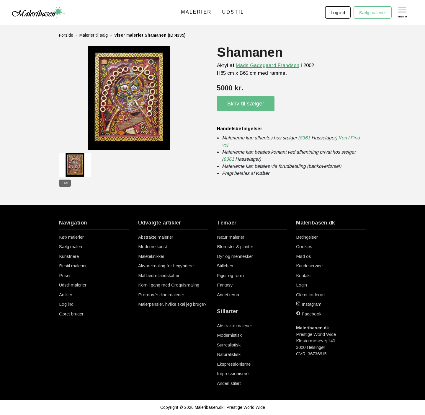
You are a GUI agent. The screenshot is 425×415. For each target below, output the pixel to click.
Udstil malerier (72, 284)
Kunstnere (69, 256)
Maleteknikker (151, 256)
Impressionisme (233, 373)
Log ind (337, 12)
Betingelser (307, 237)
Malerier (196, 11)
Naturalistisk (229, 354)
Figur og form (230, 275)
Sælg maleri (70, 246)
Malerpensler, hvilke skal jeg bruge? (172, 304)
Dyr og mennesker (235, 256)
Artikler (65, 294)
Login (301, 284)
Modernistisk (229, 335)
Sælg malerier (372, 12)
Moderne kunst (152, 246)
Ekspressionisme (234, 364)
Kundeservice (309, 265)
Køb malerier (71, 237)
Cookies (304, 246)
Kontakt (303, 275)
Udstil (233, 11)
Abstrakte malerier (155, 237)
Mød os (303, 256)
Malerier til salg (93, 35)
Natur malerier (230, 237)
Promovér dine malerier (161, 294)
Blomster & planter (235, 246)
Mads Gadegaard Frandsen (267, 65)
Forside (66, 35)
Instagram (308, 304)
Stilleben (225, 265)
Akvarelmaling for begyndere (166, 265)
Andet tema (228, 294)
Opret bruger (71, 313)
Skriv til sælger (245, 103)
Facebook (308, 313)
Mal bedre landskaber (158, 275)
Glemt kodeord (310, 294)
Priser (65, 275)
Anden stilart (229, 383)
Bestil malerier (73, 265)
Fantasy (225, 284)
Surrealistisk (229, 344)
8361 (305, 137)
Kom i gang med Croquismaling (168, 284)
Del (65, 183)
